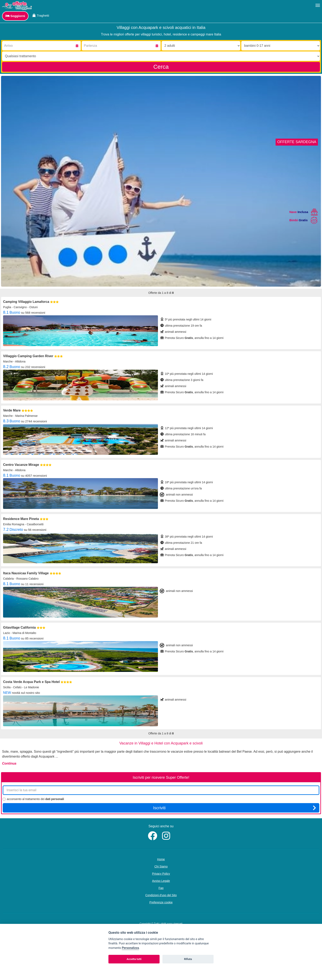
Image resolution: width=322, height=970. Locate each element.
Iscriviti (234, 807)
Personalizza (130, 948)
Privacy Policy (161, 873)
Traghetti (40, 15)
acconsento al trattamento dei (33, 799)
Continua (9, 763)
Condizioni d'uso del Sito (161, 895)
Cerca (161, 67)
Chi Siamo (161, 866)
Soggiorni (15, 16)
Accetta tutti (133, 959)
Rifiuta (188, 959)
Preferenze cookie (161, 902)
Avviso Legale (161, 880)
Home (161, 859)
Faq (161, 888)
